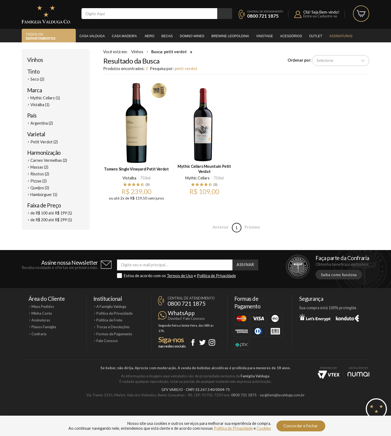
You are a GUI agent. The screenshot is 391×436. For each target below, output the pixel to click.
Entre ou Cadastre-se (320, 16)
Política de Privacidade (216, 275)
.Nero (149, 36)
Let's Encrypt (314, 317)
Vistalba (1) (39, 104)
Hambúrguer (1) (43, 194)
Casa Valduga (92, 36)
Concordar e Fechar (300, 426)
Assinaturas (340, 36)
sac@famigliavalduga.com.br (282, 395)
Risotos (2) (39, 174)
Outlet (315, 36)
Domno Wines (192, 36)
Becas (167, 36)
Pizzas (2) (38, 181)
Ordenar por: (299, 60)
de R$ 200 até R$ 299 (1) (51, 219)
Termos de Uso (180, 275)
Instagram (212, 342)
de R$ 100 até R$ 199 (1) (51, 213)
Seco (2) (37, 79)
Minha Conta (41, 313)
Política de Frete (109, 320)
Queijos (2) (39, 187)
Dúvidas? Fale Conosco (186, 318)
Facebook (193, 342)
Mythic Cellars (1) (45, 98)
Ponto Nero (211, 413)
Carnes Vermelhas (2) (48, 160)
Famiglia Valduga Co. (46, 14)
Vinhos (35, 59)
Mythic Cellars (197, 178)
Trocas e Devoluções (113, 327)
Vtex (328, 375)
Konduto (347, 317)
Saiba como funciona (339, 275)
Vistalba (129, 178)
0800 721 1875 (263, 16)
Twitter (202, 342)
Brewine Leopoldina (230, 36)
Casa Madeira (124, 36)
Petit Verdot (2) (44, 142)
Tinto (33, 71)
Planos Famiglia (43, 327)
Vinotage (264, 36)
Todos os (40, 36)
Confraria (38, 334)
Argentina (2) (41, 123)
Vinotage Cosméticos (276, 413)
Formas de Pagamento (114, 334)
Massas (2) (39, 167)
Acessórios (291, 36)
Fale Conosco (107, 341)
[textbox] (149, 13)
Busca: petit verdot (169, 51)
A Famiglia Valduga (111, 306)
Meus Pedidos (42, 306)
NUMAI (358, 374)
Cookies (264, 428)
